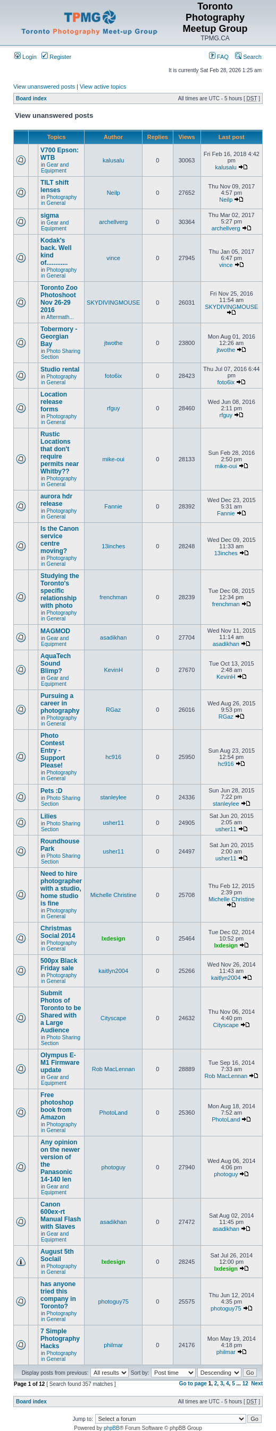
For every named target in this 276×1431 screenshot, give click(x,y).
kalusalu (113, 160)
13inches (113, 546)
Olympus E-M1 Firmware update (59, 1062)
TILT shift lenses (54, 186)
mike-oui (113, 459)
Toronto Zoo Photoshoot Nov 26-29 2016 (59, 299)
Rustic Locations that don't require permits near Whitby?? (59, 452)
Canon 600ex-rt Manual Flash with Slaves (60, 1215)
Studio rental (59, 369)
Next (257, 1383)
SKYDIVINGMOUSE (113, 302)
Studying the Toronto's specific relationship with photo (59, 590)
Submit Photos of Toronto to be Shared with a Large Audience (60, 1011)
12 (245, 1383)
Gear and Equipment (55, 168)
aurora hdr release (56, 500)
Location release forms (53, 402)
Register (56, 57)
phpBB (112, 1428)
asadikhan (113, 637)
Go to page (193, 1383)
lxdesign (114, 938)
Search (248, 57)
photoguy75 (113, 1301)
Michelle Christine (113, 895)
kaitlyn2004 (113, 971)
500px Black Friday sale (58, 964)
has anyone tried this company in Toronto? (58, 1295)
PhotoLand (113, 1112)
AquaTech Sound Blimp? (55, 663)
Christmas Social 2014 (57, 932)
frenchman (113, 597)
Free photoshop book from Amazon (56, 1106)
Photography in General (59, 200)
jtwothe (113, 343)
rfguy (113, 408)
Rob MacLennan (113, 1069)
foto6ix (113, 376)
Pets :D (51, 791)
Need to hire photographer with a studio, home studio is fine (61, 888)
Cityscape (113, 1018)
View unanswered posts (44, 86)
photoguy (114, 1167)
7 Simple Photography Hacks (60, 1338)
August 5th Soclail (57, 1255)
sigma (49, 215)
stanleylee (113, 797)
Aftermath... (60, 317)
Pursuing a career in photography (59, 703)
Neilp (113, 192)
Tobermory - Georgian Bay (58, 336)
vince (113, 258)
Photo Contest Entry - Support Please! (52, 750)
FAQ (219, 57)
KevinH (113, 670)
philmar (113, 1345)
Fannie (113, 506)
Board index (31, 98)
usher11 (113, 823)
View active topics (103, 86)
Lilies (48, 816)
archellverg (113, 222)
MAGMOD (55, 631)
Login (25, 57)
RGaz (113, 709)
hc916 (113, 757)
